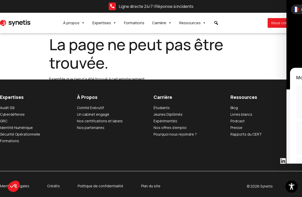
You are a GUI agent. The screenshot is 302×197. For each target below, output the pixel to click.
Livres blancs (241, 114)
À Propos (87, 97)
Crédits (53, 185)
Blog (234, 107)
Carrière (162, 23)
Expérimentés (165, 121)
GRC (3, 121)
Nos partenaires (90, 127)
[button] (14, 186)
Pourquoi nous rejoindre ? (175, 134)
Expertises (104, 23)
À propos (74, 23)
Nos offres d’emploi (170, 127)
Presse (236, 127)
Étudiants (162, 107)
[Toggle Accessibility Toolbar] (291, 186)
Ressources (192, 23)
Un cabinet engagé (93, 114)
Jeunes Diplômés (168, 114)
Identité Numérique (16, 127)
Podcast (237, 121)
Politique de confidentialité (100, 185)
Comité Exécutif (90, 107)
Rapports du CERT (246, 134)
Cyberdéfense (12, 114)
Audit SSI (7, 107)
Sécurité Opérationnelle (20, 134)
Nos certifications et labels (100, 121)
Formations (134, 22)
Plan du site (150, 185)
